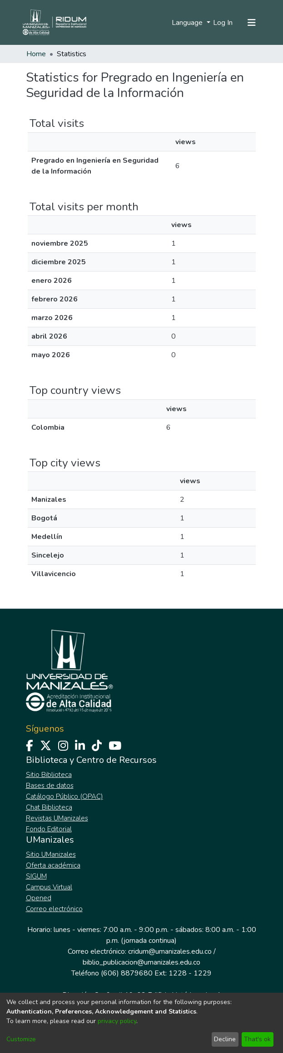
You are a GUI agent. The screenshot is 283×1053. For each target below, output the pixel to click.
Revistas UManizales (57, 818)
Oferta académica (53, 865)
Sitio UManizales (51, 854)
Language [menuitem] (188, 23)
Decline (225, 1039)
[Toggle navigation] (251, 23)
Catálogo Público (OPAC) (64, 796)
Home (36, 54)
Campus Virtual (49, 887)
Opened (38, 898)
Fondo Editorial (49, 829)
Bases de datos (50, 785)
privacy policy (117, 1021)
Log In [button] (223, 23)
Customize (21, 1039)
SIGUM (36, 876)
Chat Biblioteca (49, 807)
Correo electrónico (54, 908)
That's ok (257, 1039)
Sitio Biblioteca (49, 774)
